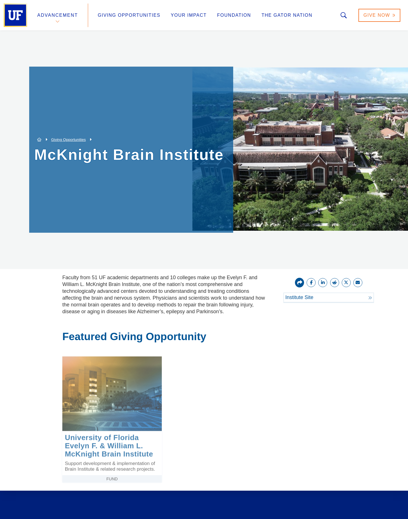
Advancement (57, 15)
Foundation (234, 15)
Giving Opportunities (129, 15)
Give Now (379, 15)
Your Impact (189, 15)
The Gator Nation (287, 15)
